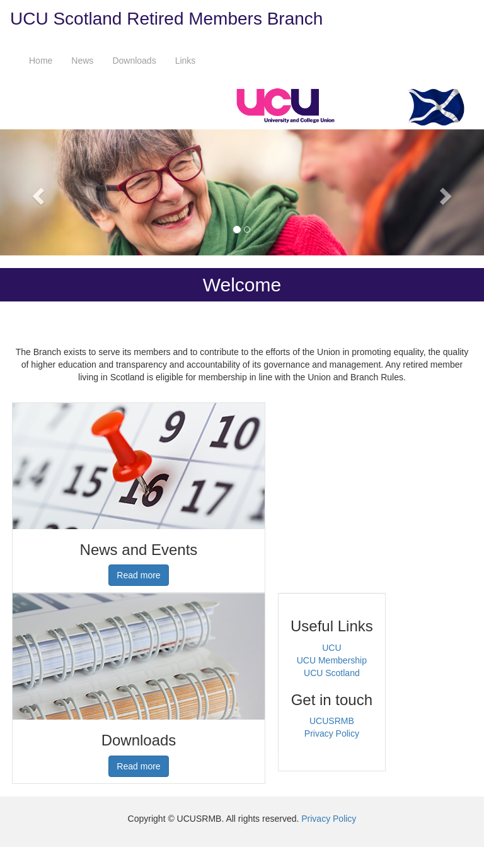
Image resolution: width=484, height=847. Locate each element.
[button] (36, 192)
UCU (331, 648)
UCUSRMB (331, 721)
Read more (138, 575)
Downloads (134, 60)
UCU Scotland (332, 673)
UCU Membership (332, 660)
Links (185, 60)
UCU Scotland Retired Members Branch (166, 18)
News (82, 60)
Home (40, 60)
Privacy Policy (331, 733)
